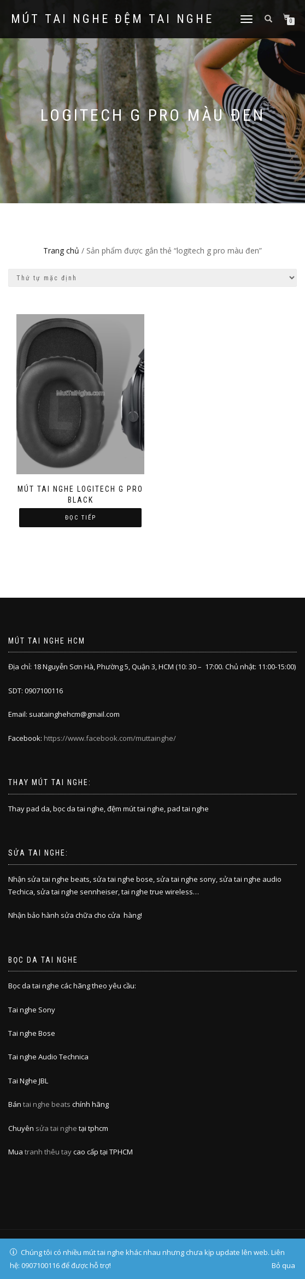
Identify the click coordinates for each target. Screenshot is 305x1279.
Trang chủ (61, 250)
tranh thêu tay (48, 1152)
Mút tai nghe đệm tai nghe (112, 19)
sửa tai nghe (56, 1128)
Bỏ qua (283, 1265)
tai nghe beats (47, 1104)
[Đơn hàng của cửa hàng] (152, 278)
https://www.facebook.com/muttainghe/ (110, 738)
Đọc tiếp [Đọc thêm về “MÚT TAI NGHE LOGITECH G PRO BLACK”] (80, 517)
